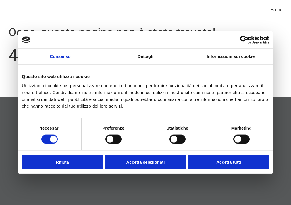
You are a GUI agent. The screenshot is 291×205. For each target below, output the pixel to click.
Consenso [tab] (60, 56)
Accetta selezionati (145, 161)
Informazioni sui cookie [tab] (231, 56)
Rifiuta (62, 161)
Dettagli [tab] (145, 56)
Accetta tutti (228, 161)
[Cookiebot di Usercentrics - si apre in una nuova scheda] (244, 40)
